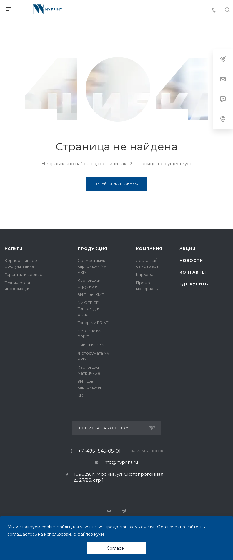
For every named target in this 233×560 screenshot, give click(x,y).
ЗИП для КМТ (91, 294)
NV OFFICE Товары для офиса (89, 308)
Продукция (92, 248)
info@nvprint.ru (121, 462)
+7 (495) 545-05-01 (99, 451)
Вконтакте (109, 511)
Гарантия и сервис (23, 274)
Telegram (124, 511)
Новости (191, 260)
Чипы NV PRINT (92, 345)
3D (80, 395)
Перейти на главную (116, 184)
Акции (187, 248)
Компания (149, 248)
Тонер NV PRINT (93, 322)
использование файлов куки (74, 534)
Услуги (14, 248)
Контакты (192, 272)
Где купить (193, 283)
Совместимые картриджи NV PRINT (92, 266)
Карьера (144, 274)
